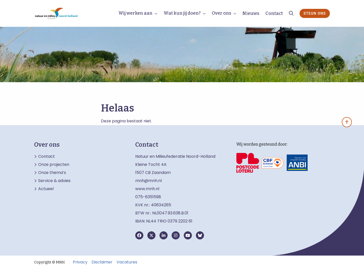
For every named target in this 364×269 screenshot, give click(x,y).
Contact (274, 13)
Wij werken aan (135, 13)
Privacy (80, 262)
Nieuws (250, 13)
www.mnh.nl (147, 189)
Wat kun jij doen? (182, 13)
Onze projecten (53, 165)
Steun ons (315, 13)
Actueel (46, 189)
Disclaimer (102, 262)
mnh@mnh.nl (148, 181)
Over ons (221, 13)
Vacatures (127, 262)
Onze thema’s (52, 173)
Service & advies (54, 181)
